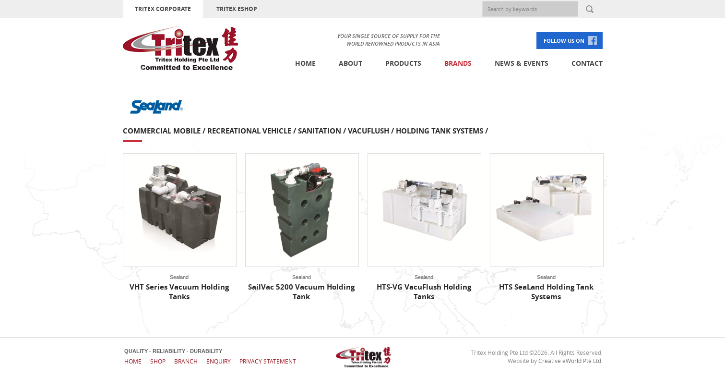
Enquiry (218, 361)
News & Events (521, 63)
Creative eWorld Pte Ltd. (570, 360)
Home (305, 63)
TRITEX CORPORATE (163, 9)
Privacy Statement (267, 361)
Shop (158, 361)
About (350, 63)
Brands (458, 63)
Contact (587, 63)
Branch (186, 361)
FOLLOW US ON (564, 40)
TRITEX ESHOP (236, 9)
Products (403, 63)
